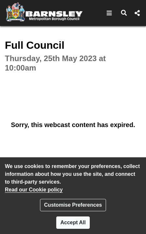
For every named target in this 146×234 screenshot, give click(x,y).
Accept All (73, 222)
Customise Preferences (73, 205)
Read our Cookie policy (34, 189)
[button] (109, 13)
